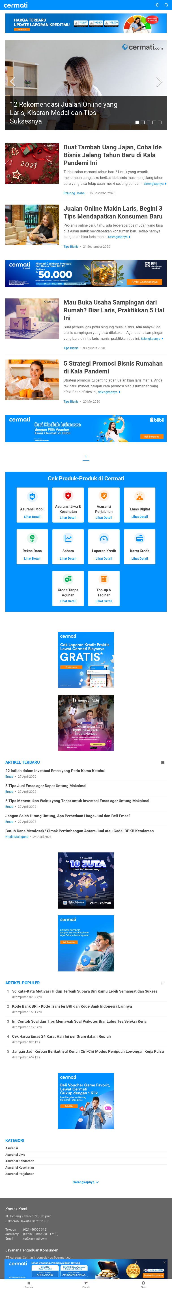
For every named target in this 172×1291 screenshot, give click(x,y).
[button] (13, 82)
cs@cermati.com (35, 1238)
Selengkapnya (86, 1181)
